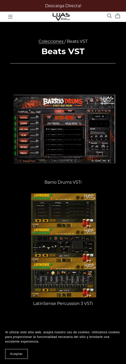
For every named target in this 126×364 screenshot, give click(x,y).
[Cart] (119, 16)
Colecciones (52, 41)
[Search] (109, 15)
